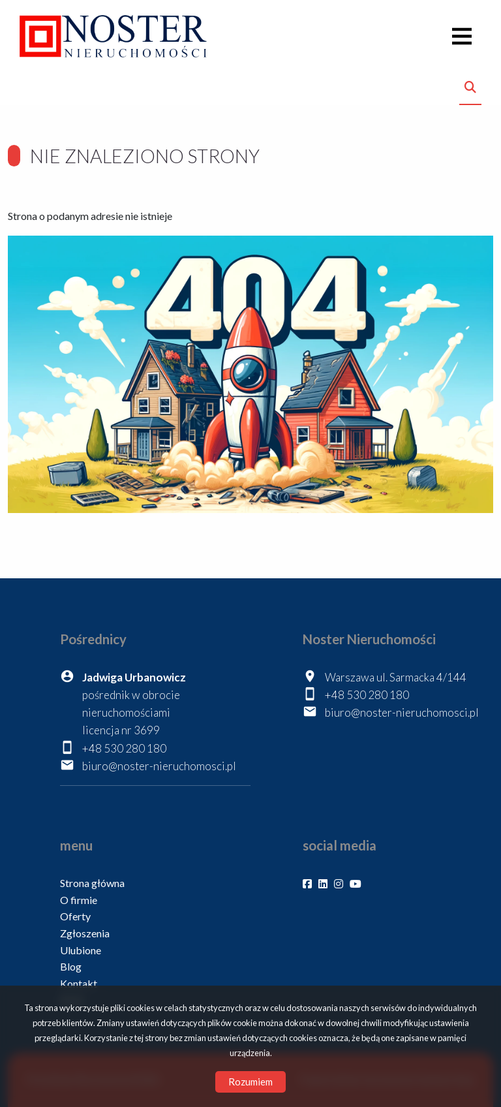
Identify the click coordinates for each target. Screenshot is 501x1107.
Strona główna (92, 883)
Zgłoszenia (85, 933)
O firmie (78, 900)
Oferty (75, 916)
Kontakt (78, 983)
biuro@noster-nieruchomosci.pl (159, 766)
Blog (71, 966)
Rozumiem (250, 1081)
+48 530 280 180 (124, 748)
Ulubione (80, 950)
